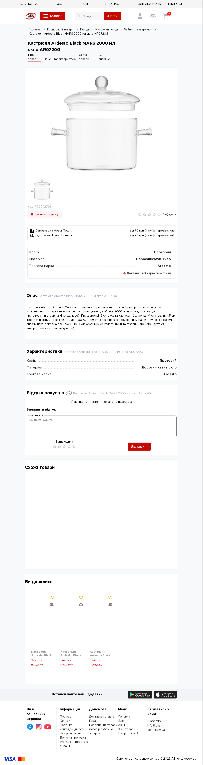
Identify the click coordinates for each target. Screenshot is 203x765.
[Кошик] (165, 16)
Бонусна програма (73, 738)
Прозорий (162, 252)
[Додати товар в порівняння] (52, 605)
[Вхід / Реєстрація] (140, 16)
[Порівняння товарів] (153, 16)
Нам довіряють (70, 733)
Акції (121, 725)
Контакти (66, 721)
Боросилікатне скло (153, 259)
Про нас (65, 717)
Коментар (38, 415)
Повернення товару (103, 725)
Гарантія (95, 721)
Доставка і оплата (102, 717)
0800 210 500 (157, 721)
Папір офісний (128, 733)
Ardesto (164, 266)
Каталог (52, 16)
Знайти (112, 16)
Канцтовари (126, 729)
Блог (121, 721)
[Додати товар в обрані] (52, 597)
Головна (124, 717)
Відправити (139, 446)
